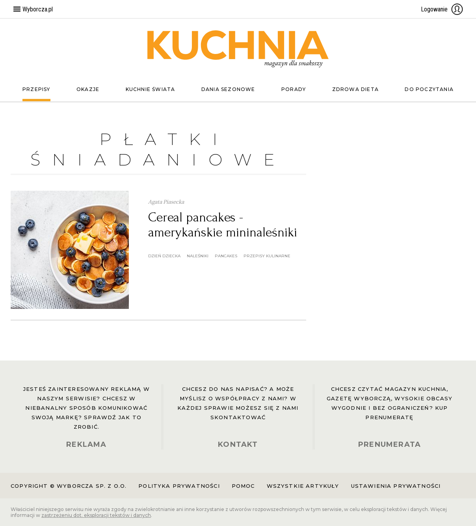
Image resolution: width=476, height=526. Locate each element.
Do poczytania (429, 89)
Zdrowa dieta (355, 89)
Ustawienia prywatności (396, 486)
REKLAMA (86, 444)
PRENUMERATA (389, 444)
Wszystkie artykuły (303, 486)
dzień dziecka (164, 255)
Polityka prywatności (178, 486)
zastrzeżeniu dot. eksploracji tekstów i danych (96, 515)
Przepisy (36, 89)
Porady (293, 89)
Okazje (87, 89)
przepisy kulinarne (267, 255)
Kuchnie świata (150, 89)
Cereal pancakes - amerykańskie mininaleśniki (222, 225)
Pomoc (243, 486)
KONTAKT (238, 444)
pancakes (226, 255)
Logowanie (442, 9)
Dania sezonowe (228, 89)
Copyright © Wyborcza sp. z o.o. (68, 486)
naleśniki (197, 255)
